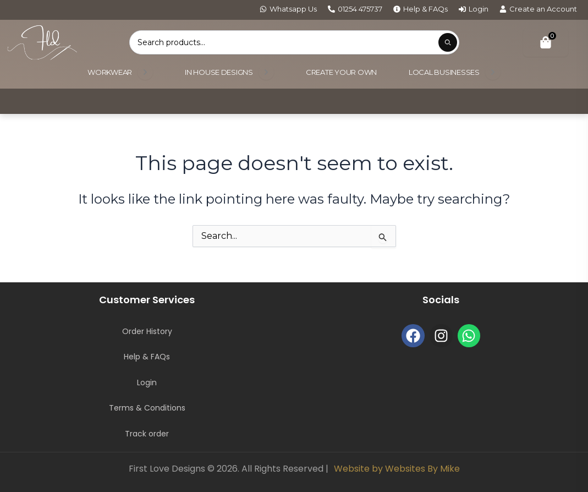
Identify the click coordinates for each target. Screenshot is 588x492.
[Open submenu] (145, 72)
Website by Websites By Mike (397, 468)
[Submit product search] (447, 42)
